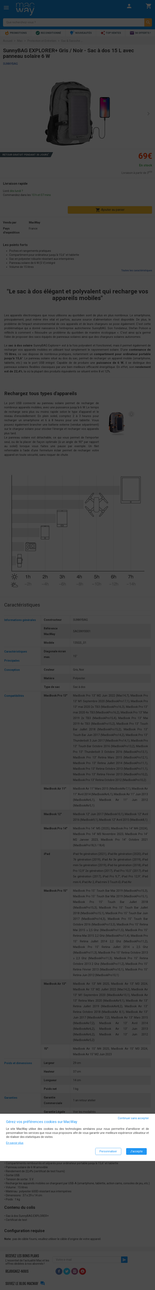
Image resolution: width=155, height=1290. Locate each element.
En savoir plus (14, 1143)
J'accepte (136, 1151)
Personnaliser (108, 1151)
